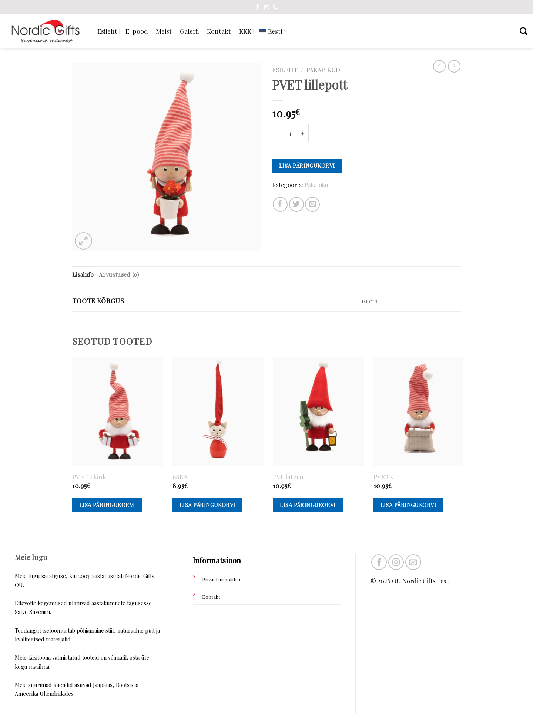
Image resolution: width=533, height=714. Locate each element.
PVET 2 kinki (90, 477)
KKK (245, 31)
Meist (164, 31)
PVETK (383, 477)
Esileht (107, 31)
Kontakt (219, 31)
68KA (180, 477)
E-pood (136, 31)
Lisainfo (83, 274)
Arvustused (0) (118, 274)
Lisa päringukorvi (307, 165)
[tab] (83, 274)
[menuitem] (273, 31)
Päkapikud (323, 70)
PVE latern (288, 477)
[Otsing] (523, 31)
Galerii (189, 31)
